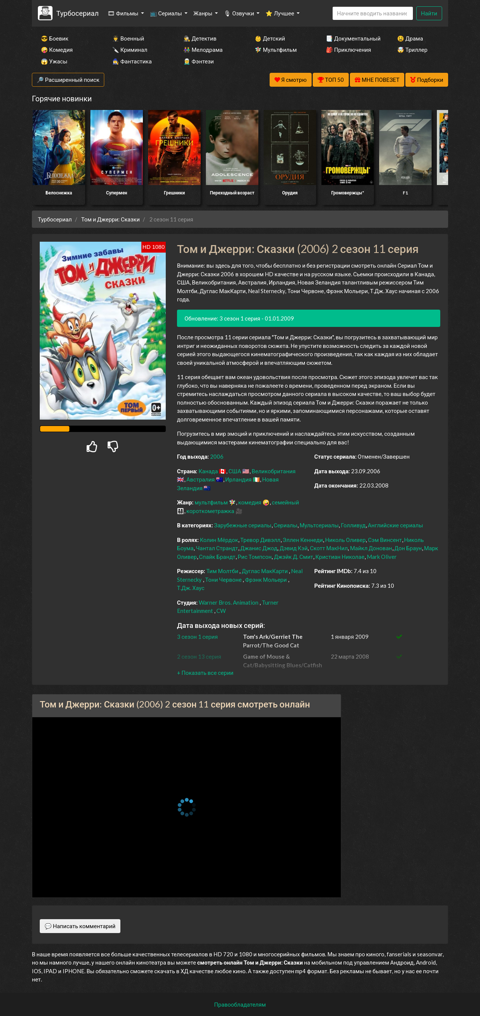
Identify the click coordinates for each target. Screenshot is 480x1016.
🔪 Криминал (129, 49)
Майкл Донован (371, 548)
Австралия (200, 479)
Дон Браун (408, 548)
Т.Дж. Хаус (190, 587)
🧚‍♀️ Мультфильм (276, 49)
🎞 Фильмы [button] (124, 13)
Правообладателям (240, 1004)
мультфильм (211, 502)
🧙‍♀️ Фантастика (132, 61)
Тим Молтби (222, 570)
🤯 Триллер (412, 49)
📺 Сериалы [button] (166, 13)
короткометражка (210, 510)
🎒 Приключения (348, 49)
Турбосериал (77, 13)
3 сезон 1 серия (197, 636)
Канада (208, 471)
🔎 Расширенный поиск (68, 79)
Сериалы (285, 525)
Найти (429, 13)
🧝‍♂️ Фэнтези (198, 61)
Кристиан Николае (339, 556)
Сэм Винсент (385, 539)
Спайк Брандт (217, 556)
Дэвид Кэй (293, 548)
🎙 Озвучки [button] (239, 13)
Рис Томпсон (255, 556)
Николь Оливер (345, 539)
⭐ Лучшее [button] (280, 13)
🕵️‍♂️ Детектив (199, 38)
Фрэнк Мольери (265, 579)
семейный (285, 502)
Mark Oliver (382, 556)
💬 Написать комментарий (80, 926)
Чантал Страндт (217, 548)
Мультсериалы (319, 525)
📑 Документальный (351, 38)
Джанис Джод (259, 548)
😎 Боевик (54, 38)
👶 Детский (270, 38)
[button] (205, 672)
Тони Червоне (223, 579)
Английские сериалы (395, 525)
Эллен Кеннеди (303, 539)
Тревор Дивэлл (260, 539)
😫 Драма (410, 38)
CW (221, 610)
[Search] (372, 13)
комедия (249, 502)
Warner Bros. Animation (228, 602)
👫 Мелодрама (203, 49)
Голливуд (353, 525)
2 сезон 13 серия (199, 656)
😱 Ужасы (54, 61)
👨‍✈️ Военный (128, 38)
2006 (217, 456)
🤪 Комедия (57, 49)
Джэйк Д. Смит (293, 556)
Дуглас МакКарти (265, 570)
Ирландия (238, 479)
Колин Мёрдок (219, 539)
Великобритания (274, 471)
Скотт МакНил (329, 548)
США (234, 471)
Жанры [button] (204, 13)
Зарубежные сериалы (243, 525)
